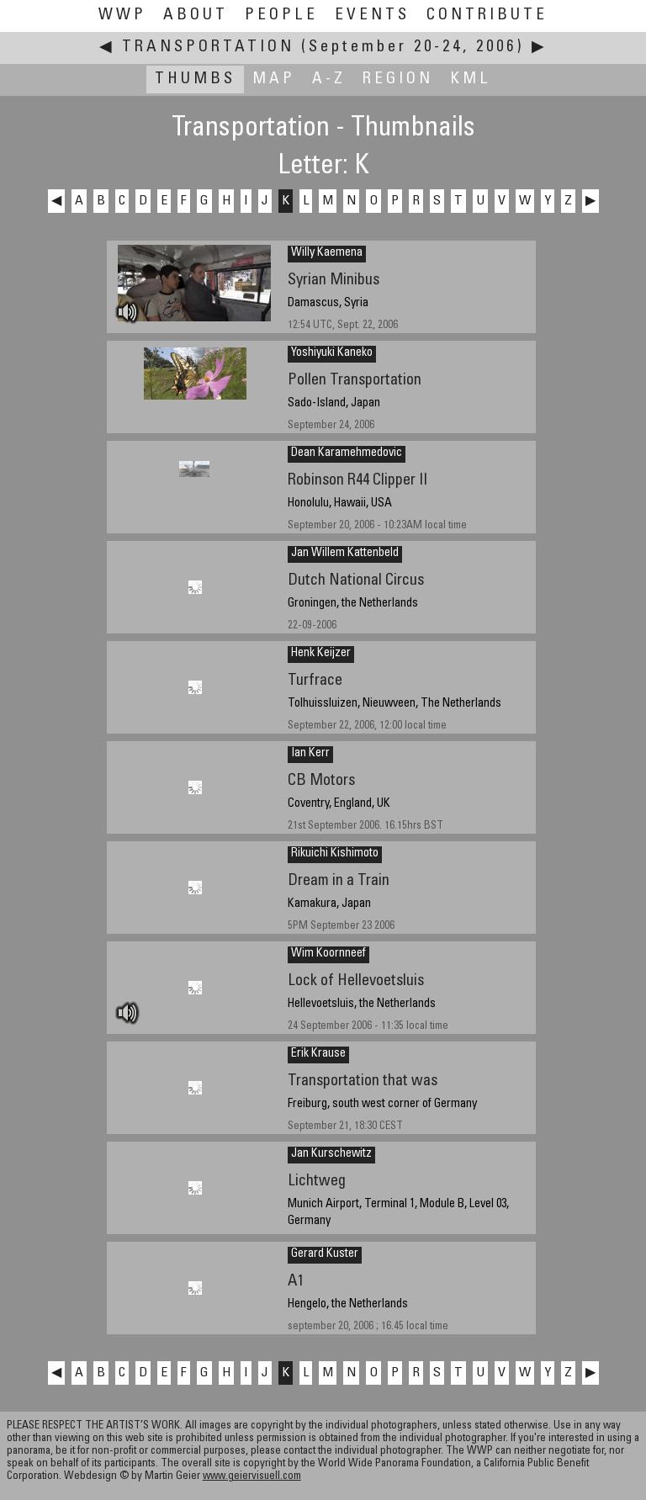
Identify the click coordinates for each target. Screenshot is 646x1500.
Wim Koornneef (328, 954)
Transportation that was (362, 1081)
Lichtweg (317, 1182)
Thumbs (195, 79)
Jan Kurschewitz (331, 1154)
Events (372, 16)
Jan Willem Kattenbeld (345, 553)
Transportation (208, 48)
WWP (122, 16)
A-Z (329, 79)
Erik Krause (318, 1054)
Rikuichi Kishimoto (335, 854)
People (281, 16)
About (195, 16)
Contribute (487, 16)
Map (273, 79)
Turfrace (315, 681)
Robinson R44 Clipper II (357, 481)
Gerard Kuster (324, 1254)
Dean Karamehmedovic (346, 453)
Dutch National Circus (356, 581)
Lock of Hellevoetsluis (356, 981)
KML (470, 79)
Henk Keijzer (321, 654)
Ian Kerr (310, 754)
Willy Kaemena (327, 253)
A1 (296, 1282)
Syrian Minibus (333, 281)
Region (398, 79)
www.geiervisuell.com (252, 1476)
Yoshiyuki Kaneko (332, 353)
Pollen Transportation (354, 381)
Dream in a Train (338, 881)
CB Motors (321, 781)
